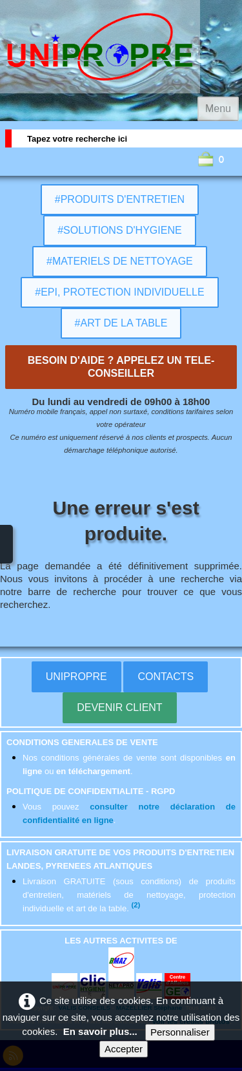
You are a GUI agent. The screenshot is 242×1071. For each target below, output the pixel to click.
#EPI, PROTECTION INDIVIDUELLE (119, 292)
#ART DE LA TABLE (121, 323)
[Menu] (218, 109)
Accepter (124, 1048)
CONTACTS (165, 676)
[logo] (100, 46)
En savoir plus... (100, 1031)
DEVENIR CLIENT (119, 707)
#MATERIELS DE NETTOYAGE (119, 261)
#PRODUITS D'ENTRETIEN (120, 199)
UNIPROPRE (76, 676)
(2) (135, 905)
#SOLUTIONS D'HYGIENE (119, 230)
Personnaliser (180, 1032)
